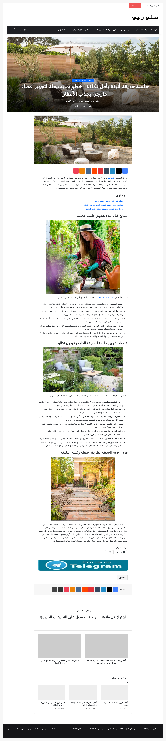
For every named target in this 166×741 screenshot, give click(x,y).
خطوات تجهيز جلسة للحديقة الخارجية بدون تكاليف (103, 205)
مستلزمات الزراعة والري (80, 30)
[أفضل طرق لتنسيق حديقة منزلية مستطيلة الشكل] (51, 692)
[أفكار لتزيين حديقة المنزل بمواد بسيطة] (114, 692)
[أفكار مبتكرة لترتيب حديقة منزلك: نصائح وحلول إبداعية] (82, 692)
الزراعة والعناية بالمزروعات (105, 30)
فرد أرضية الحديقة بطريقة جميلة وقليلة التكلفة (104, 209)
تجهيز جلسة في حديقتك (104, 297)
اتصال (10, 729)
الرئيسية (154, 30)
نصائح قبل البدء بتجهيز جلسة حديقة (109, 201)
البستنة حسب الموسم (129, 30)
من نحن (44, 729)
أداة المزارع (61, 30)
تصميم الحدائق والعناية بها (96, 43)
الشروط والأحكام (20, 729)
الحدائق (111, 178)
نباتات (145, 30)
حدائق (121, 577)
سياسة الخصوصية (33, 729)
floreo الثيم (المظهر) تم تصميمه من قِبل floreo (106, 729)
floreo (75, 729)
